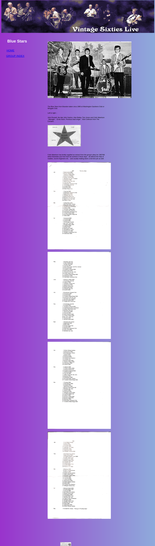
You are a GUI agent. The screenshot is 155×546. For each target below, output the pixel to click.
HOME (10, 50)
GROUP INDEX (15, 55)
